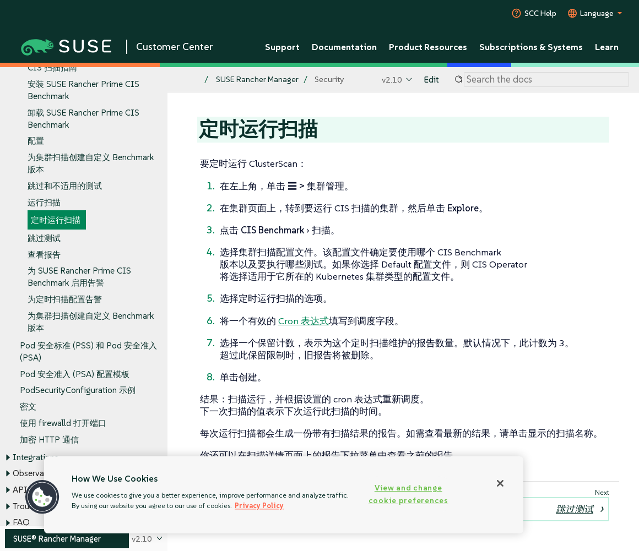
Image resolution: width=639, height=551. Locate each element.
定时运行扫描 (55, 220)
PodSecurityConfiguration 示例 (78, 390)
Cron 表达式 (303, 321)
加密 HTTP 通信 (49, 439)
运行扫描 (44, 202)
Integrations (35, 457)
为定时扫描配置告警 (65, 299)
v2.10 (392, 79)
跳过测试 (44, 238)
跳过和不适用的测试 (65, 186)
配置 (36, 141)
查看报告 (44, 254)
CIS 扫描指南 (52, 68)
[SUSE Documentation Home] (187, 80)
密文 (28, 406)
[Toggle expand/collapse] (7, 457)
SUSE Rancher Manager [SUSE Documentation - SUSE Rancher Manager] (257, 79)
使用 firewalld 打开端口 (63, 423)
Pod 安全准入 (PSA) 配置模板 (74, 374)
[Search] (546, 80)
